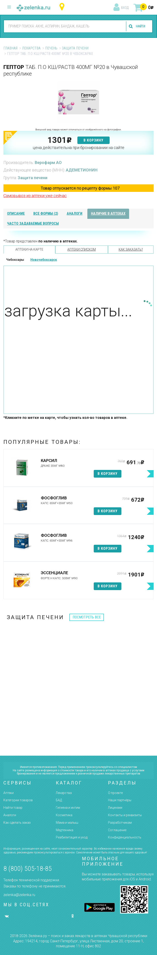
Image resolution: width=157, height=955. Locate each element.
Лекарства (31, 48)
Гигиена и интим (68, 807)
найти (139, 26)
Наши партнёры (119, 800)
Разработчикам (120, 822)
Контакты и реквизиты (125, 815)
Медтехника (64, 830)
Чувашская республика (62, 7)
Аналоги (9, 815)
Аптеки (8, 793)
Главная (10, 48)
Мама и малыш (67, 822)
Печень (51, 48)
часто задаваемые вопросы (33, 223)
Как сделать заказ (17, 822)
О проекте (115, 793)
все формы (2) (45, 213)
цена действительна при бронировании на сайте (78, 147)
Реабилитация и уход (71, 837)
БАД (59, 800)
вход (125, 8)
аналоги (74, 213)
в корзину (93, 140)
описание (16, 213)
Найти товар (12, 807)
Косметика (64, 815)
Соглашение (117, 830)
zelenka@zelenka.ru (19, 895)
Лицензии (115, 807)
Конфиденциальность (124, 837)
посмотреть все (87, 617)
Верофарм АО (48, 162)
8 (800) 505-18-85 (27, 868)
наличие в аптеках (108, 213)
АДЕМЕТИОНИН (82, 170)
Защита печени (75, 48)
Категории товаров (18, 800)
